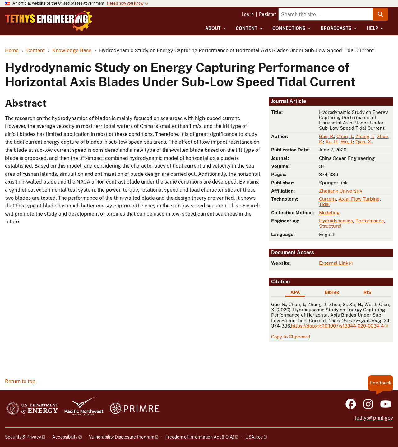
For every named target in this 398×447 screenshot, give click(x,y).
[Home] (69, 16)
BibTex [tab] (332, 292)
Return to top (20, 381)
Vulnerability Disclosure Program (121, 437)
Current (327, 199)
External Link (333, 263)
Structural (330, 226)
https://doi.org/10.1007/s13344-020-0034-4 (337, 325)
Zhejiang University (340, 190)
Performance (369, 220)
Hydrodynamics (336, 220)
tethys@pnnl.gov (373, 418)
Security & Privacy (23, 437)
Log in (248, 14)
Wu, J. (347, 141)
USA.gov (254, 437)
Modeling (329, 212)
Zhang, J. (364, 136)
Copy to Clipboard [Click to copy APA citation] (290, 336)
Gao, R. (326, 136)
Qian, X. (363, 141)
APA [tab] (295, 292)
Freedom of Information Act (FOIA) (199, 437)
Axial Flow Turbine (359, 199)
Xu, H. (332, 141)
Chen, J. (344, 136)
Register (267, 14)
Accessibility (64, 437)
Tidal (324, 204)
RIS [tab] (367, 292)
